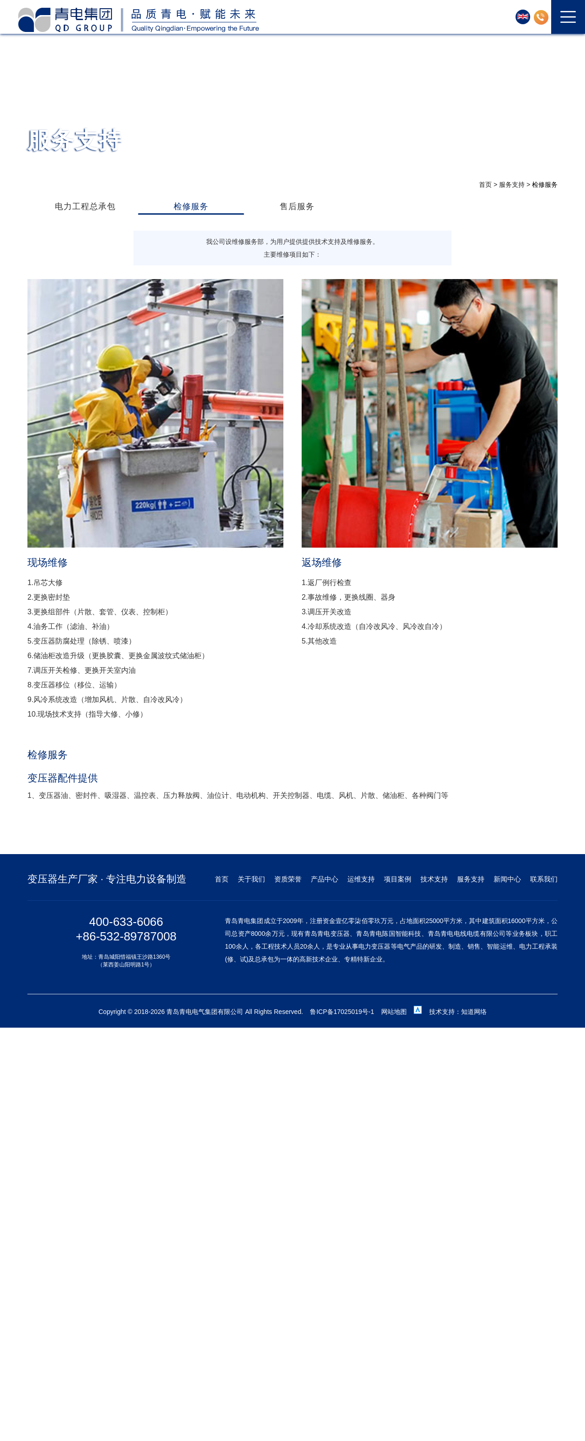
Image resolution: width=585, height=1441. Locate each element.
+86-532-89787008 (126, 936)
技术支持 (434, 879)
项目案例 (397, 879)
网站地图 (394, 1011)
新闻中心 (507, 879)
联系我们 (544, 879)
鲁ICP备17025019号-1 (342, 1011)
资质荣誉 (288, 879)
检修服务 (545, 184)
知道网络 (474, 1011)
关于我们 (251, 879)
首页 (485, 184)
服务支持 (512, 184)
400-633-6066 (126, 922)
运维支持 (361, 879)
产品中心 (324, 879)
